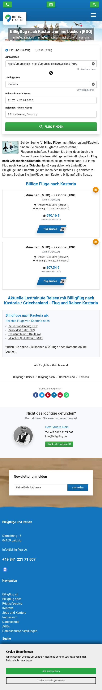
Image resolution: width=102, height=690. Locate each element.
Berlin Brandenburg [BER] (23, 326)
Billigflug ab (10, 594)
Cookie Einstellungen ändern (51, 680)
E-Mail (60, 395)
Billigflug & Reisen (23, 37)
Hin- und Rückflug (19, 49)
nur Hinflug (45, 49)
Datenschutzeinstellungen (19, 631)
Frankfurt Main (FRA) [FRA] (24, 334)
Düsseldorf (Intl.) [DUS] (21, 330)
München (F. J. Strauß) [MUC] (25, 338)
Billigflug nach (46, 37)
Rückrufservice (12, 603)
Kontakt (7, 608)
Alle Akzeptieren (51, 671)
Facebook (35, 395)
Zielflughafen (12, 77)
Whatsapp (66, 395)
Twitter (42, 395)
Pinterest (48, 395)
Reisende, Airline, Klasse (18, 107)
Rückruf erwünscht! (59, 444)
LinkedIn (54, 395)
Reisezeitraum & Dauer (18, 93)
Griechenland (67, 37)
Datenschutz (10, 622)
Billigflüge (9, 170)
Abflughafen (12, 56)
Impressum (9, 617)
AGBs (6, 626)
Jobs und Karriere (14, 612)
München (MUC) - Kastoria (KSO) (51, 195)
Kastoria (84, 37)
